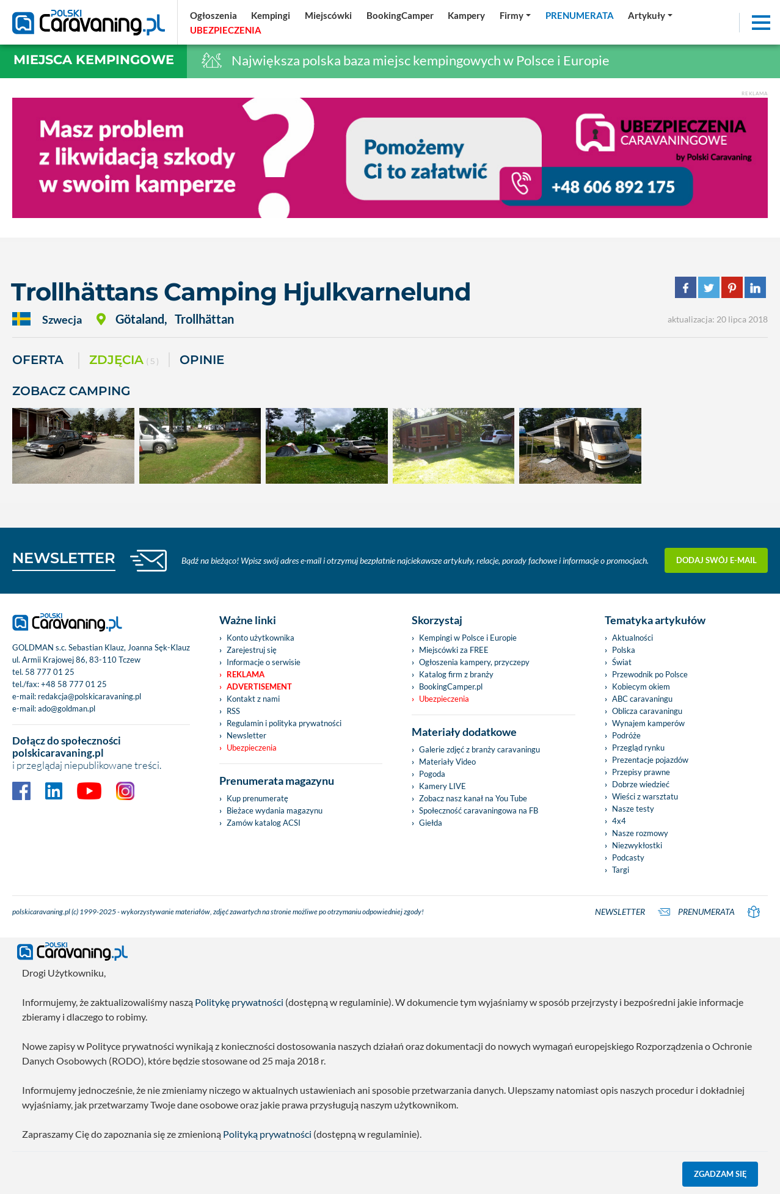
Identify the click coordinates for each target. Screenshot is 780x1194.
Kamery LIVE (442, 786)
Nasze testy (633, 809)
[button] (650, 15)
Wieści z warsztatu (645, 796)
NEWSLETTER (63, 558)
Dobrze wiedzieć (640, 784)
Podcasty (628, 857)
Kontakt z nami (253, 699)
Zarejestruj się (252, 650)
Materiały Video (447, 761)
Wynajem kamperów (648, 723)
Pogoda (432, 774)
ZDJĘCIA (124, 360)
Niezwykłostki (637, 845)
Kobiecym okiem (641, 686)
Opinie (202, 359)
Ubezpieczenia (252, 747)
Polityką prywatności (267, 1134)
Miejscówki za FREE (454, 650)
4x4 (619, 821)
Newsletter (246, 735)
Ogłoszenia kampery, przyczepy (474, 662)
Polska (623, 650)
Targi (620, 870)
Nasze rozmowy (640, 833)
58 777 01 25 (50, 672)
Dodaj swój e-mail (716, 560)
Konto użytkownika (260, 638)
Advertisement (259, 686)
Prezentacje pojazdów (650, 760)
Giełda (430, 823)
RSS (233, 711)
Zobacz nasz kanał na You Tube (473, 798)
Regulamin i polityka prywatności (284, 723)
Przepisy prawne (641, 772)
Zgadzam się (720, 1174)
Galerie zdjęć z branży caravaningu (479, 749)
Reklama (245, 674)
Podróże (626, 735)
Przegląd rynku (638, 747)
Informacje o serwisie (264, 662)
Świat (622, 662)
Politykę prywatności (239, 1002)
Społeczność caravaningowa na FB (478, 810)
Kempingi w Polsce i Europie (468, 638)
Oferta (38, 359)
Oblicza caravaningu (647, 711)
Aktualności (632, 638)
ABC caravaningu (642, 699)
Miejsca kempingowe (93, 59)
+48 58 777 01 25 (74, 684)
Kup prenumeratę (257, 798)
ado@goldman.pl (66, 708)
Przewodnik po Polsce (650, 674)
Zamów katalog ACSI (264, 823)
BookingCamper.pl (451, 686)
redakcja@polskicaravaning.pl (89, 696)
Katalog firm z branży (456, 674)
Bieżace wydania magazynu (275, 810)
